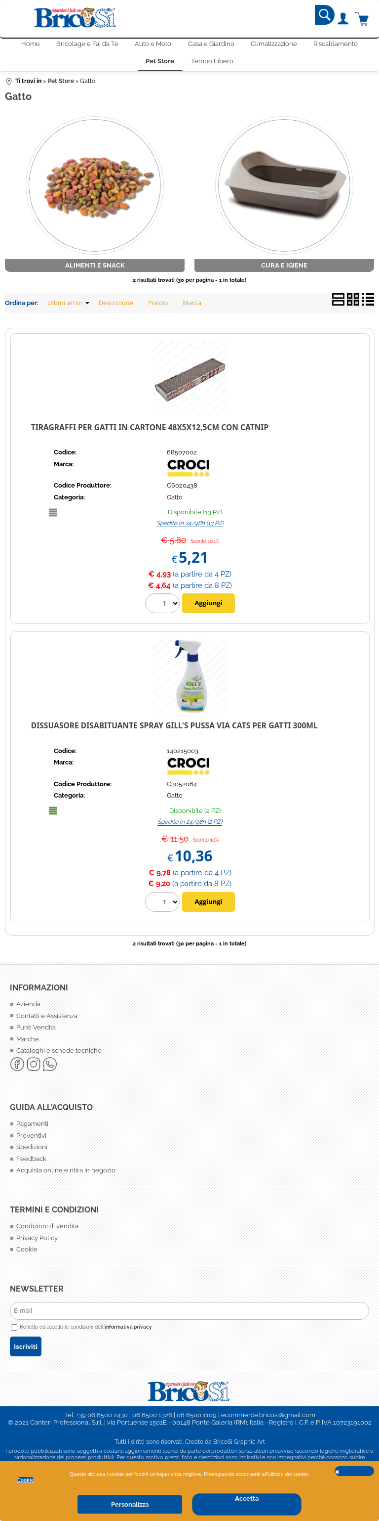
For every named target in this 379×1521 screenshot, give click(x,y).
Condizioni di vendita (47, 1230)
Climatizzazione (274, 45)
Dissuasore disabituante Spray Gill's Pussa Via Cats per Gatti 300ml (174, 729)
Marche (27, 1043)
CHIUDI (354, 1471)
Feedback (31, 1163)
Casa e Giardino (211, 45)
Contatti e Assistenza (46, 1020)
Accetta (247, 1498)
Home (29, 45)
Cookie (25, 1480)
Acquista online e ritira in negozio (65, 1174)
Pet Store (160, 64)
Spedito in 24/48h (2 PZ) (189, 825)
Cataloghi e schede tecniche (59, 1055)
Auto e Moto (153, 45)
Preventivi (31, 1140)
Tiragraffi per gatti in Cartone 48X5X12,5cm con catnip (149, 431)
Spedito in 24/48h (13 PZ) (190, 527)
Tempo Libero (212, 64)
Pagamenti (32, 1128)
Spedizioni (31, 1151)
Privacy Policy (37, 1242)
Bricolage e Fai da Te (87, 45)
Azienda (28, 1008)
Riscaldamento (336, 45)
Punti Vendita (36, 1031)
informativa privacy (128, 1331)
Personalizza (130, 1504)
